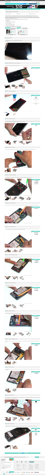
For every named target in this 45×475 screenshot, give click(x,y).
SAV (17, 467)
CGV (23, 467)
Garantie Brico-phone (31, 468)
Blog (36, 0)
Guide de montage (36, 466)
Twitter (5, 466)
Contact (39, 0)
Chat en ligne (14, 0)
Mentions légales (24, 468)
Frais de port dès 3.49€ (37, 468)
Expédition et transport (31, 467)
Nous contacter (18, 468)
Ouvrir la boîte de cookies (19, 469)
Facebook (5, 465)
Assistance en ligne (37, 467)
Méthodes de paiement (31, 466)
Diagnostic (32, 0)
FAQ (35, 0)
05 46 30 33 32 (8, 0)
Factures (17, 466)
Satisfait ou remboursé (31, 469)
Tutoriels (21, 9)
